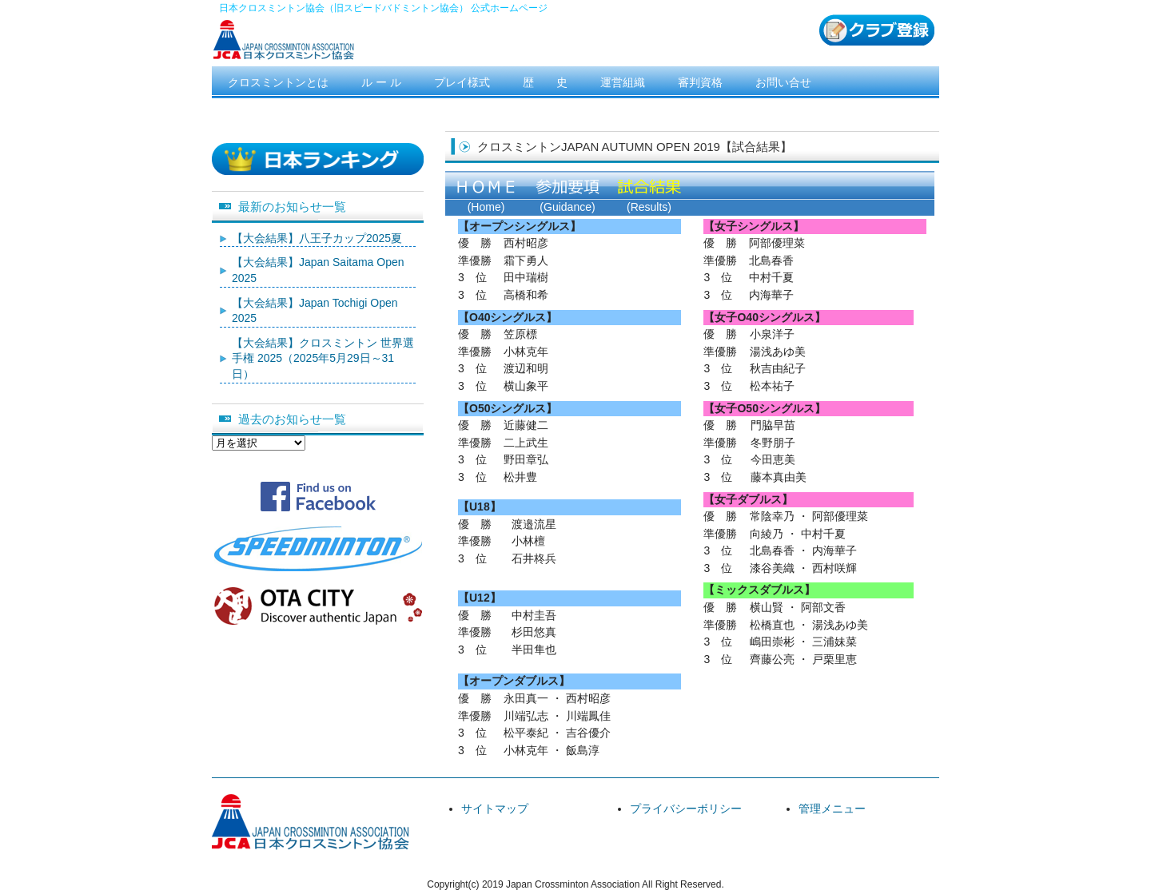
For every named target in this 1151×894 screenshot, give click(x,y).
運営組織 (622, 82)
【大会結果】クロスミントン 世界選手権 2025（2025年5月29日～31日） (323, 358)
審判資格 (700, 82)
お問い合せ (783, 82)
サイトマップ (494, 808)
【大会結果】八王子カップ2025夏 (317, 238)
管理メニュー (832, 808)
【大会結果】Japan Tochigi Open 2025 (315, 310)
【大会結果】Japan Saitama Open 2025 (318, 270)
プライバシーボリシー (686, 808)
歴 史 (545, 82)
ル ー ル (381, 82)
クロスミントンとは (278, 82)
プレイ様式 (462, 82)
